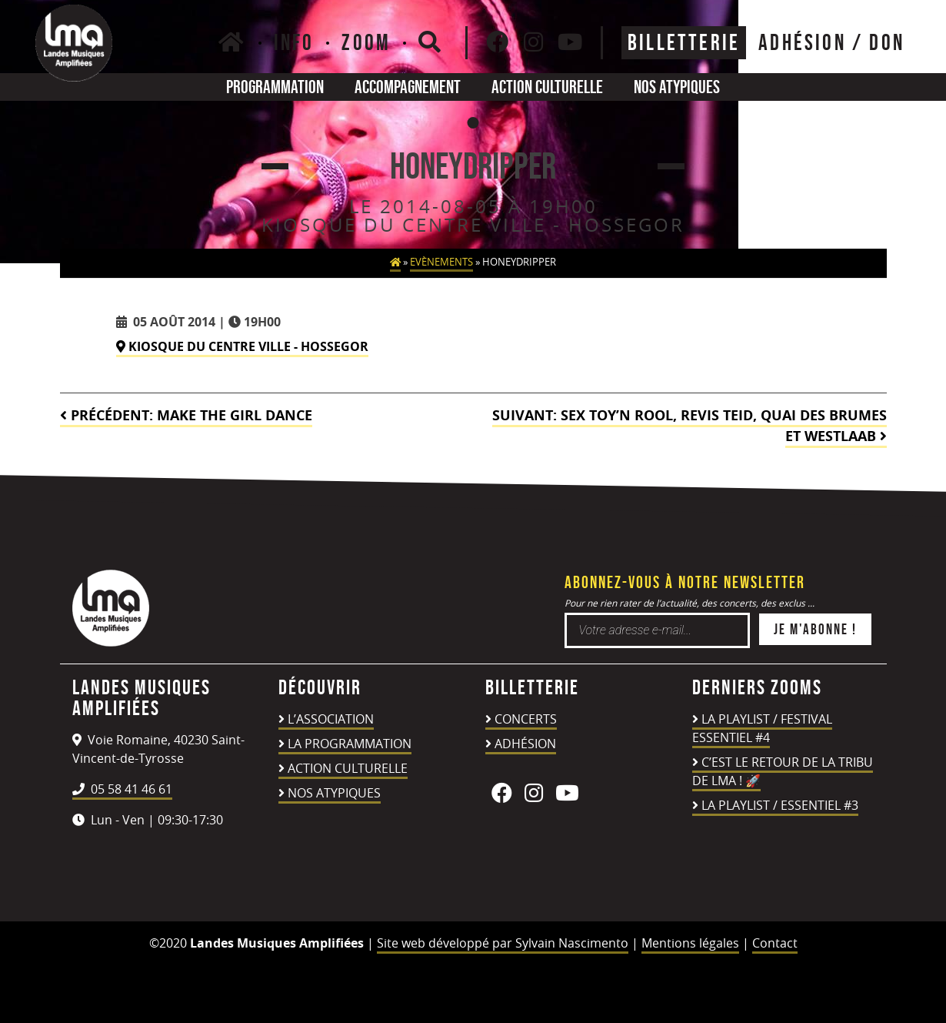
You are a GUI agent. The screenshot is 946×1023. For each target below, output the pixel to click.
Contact (775, 942)
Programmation (275, 86)
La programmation (349, 743)
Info (294, 42)
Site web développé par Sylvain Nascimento (502, 942)
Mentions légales (690, 942)
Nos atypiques (677, 86)
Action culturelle (547, 86)
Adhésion (525, 743)
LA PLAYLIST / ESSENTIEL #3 (779, 805)
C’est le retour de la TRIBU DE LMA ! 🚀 (782, 771)
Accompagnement (408, 86)
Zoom (366, 42)
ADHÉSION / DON (831, 42)
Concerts (526, 718)
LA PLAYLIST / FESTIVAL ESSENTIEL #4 (762, 728)
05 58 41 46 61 (122, 789)
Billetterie (684, 42)
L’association (331, 718)
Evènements (441, 262)
